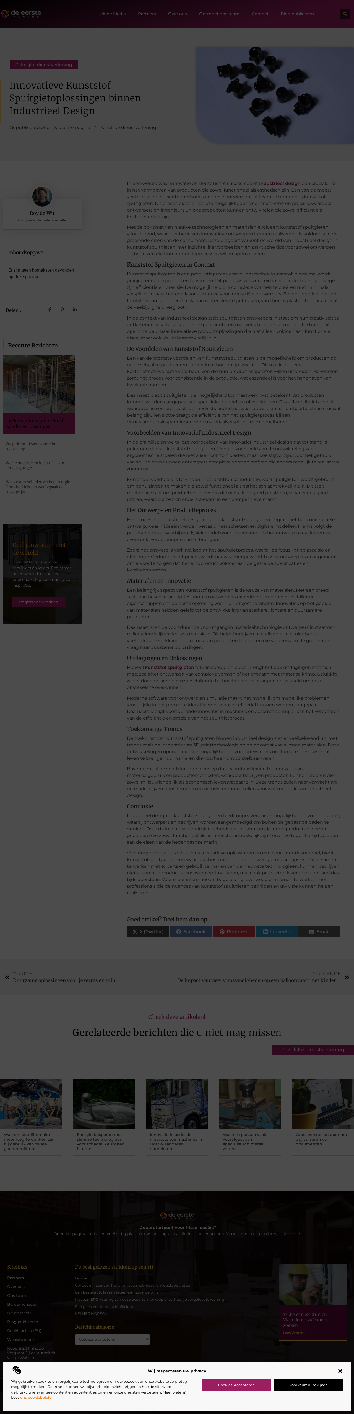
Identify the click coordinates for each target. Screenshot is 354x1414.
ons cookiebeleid (36, 1397)
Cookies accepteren (236, 1385)
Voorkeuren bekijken (308, 1385)
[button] (340, 1371)
